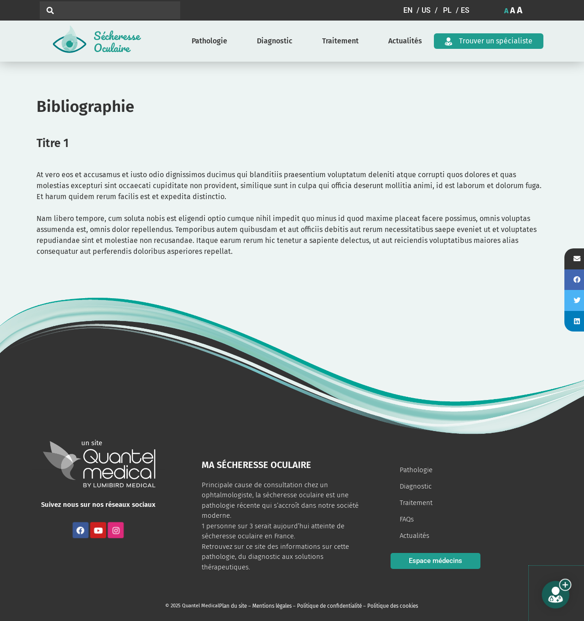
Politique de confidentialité (324, 606)
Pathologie (209, 41)
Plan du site (232, 606)
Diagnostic (274, 41)
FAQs (407, 519)
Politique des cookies (385, 606)
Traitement (340, 41)
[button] (412, 10)
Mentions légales (270, 606)
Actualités (405, 41)
